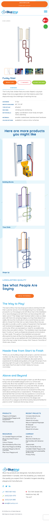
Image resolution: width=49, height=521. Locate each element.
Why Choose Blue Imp (33, 446)
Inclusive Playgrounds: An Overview (11, 449)
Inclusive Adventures (33, 416)
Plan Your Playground (10, 452)
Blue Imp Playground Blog (12, 446)
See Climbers (6, 21)
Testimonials (30, 444)
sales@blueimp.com (10, 503)
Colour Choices (8, 442)
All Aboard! (29, 424)
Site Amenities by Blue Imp (12, 444)
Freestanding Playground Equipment (11, 419)
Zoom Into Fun (31, 418)
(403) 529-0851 (9, 500)
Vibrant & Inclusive (32, 420)
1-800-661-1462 (9, 492)
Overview (13, 88)
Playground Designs (9, 416)
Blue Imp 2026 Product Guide (11, 439)
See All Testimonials (24, 295)
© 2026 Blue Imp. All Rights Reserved (11, 511)
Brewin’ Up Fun (31, 427)
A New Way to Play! (24, 4)
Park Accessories (8, 421)
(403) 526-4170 (9, 496)
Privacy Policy (30, 454)
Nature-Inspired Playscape (35, 422)
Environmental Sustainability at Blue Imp (35, 451)
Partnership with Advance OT (34, 441)
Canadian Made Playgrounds (35, 449)
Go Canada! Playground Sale (12, 436)
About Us (29, 436)
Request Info (10, 82)
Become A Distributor (33, 439)
